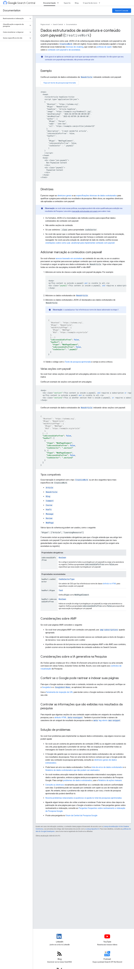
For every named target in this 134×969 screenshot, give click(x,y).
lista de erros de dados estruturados (107, 767)
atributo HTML (69, 717)
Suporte (67, 3)
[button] (14, 18)
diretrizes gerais (64, 195)
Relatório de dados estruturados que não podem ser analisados (72, 770)
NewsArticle (86, 77)
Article (49, 487)
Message (49, 514)
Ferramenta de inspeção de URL (59, 692)
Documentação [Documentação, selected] (49, 3)
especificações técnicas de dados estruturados (96, 195)
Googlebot (46, 687)
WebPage (50, 523)
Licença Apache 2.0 (92, 829)
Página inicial (45, 24)
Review (49, 518)
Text (61, 590)
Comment (49, 501)
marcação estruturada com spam (85, 211)
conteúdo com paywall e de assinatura (64, 50)
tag (107, 720)
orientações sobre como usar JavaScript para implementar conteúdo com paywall (80, 243)
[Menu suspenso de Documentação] (59, 3)
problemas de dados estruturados (77, 780)
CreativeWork (81, 480)
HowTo (48, 509)
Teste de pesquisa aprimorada (78, 362)
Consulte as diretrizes (54, 785)
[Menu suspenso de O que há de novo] (100, 3)
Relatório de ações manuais (110, 780)
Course (49, 505)
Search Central (21, 3)
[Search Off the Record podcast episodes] (107, 956)
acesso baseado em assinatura (69, 258)
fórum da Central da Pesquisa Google (81, 815)
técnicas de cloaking (74, 47)
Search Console (121, 11)
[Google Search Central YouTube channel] (107, 938)
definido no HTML (109, 584)
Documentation (11, 10)
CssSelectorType (66, 579)
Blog (77, 3)
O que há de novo (90, 3)
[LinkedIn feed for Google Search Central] (59, 938)
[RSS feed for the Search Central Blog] (59, 956)
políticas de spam (104, 47)
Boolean (62, 557)
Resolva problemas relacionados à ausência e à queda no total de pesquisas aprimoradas (83, 798)
